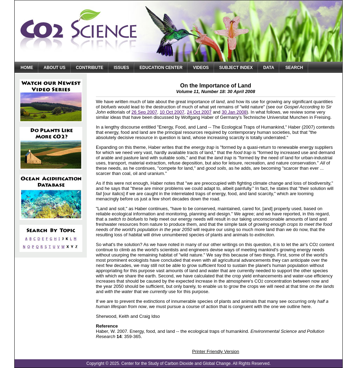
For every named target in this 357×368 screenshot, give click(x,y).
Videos (200, 67)
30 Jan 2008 (234, 112)
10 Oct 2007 (172, 112)
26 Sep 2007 (144, 112)
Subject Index (236, 67)
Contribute (90, 67)
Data (268, 67)
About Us (55, 67)
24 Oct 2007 (199, 112)
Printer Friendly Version (215, 351)
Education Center (160, 67)
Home (27, 67)
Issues (121, 67)
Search (294, 67)
